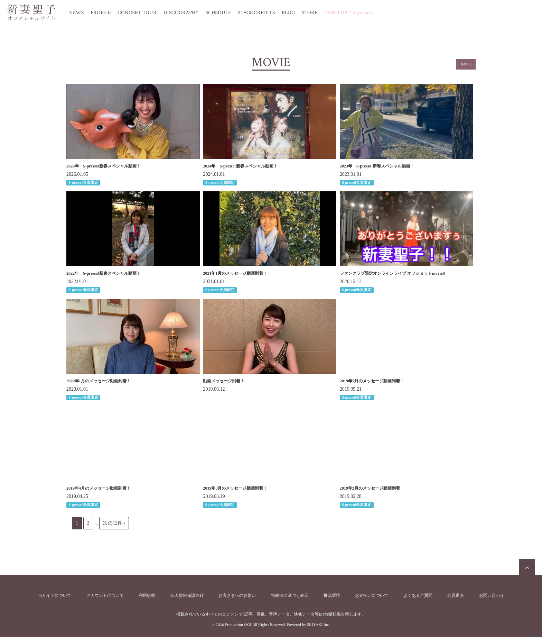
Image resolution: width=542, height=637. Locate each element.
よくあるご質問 (417, 595)
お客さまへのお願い (237, 595)
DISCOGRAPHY (181, 12)
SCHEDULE (218, 12)
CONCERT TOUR (137, 12)
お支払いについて (371, 595)
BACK (465, 64)
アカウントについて (105, 595)
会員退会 (455, 595)
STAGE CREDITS (256, 12)
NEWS (76, 12)
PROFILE (101, 12)
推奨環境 (332, 595)
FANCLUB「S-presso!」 (350, 12)
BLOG (288, 12)
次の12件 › (114, 523)
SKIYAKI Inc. (318, 624)
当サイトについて (54, 595)
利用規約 (147, 595)
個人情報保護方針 (187, 595)
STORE (309, 12)
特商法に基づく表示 (289, 595)
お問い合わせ (491, 595)
